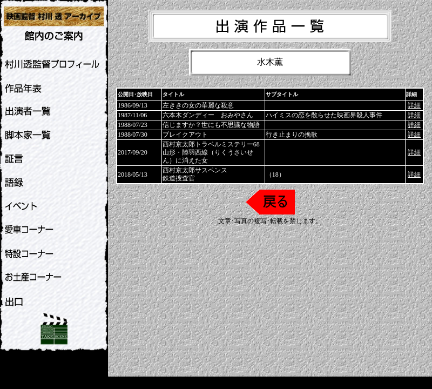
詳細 (414, 105)
